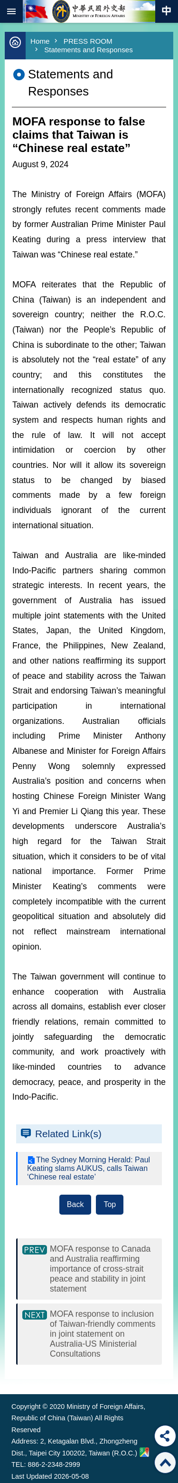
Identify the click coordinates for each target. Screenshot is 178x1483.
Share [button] (165, 1436)
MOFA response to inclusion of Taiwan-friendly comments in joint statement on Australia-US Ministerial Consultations (103, 1334)
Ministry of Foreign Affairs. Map (144, 1452)
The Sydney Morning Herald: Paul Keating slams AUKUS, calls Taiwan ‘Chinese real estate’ (88, 1168)
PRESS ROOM (88, 41)
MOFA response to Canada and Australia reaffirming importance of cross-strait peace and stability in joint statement (100, 1268)
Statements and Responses (88, 50)
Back (75, 1204)
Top (109, 1204)
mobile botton (11, 11)
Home (40, 41)
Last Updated (31, 1476)
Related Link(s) (68, 1133)
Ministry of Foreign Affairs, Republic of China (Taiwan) (89, 11)
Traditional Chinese (166, 11)
